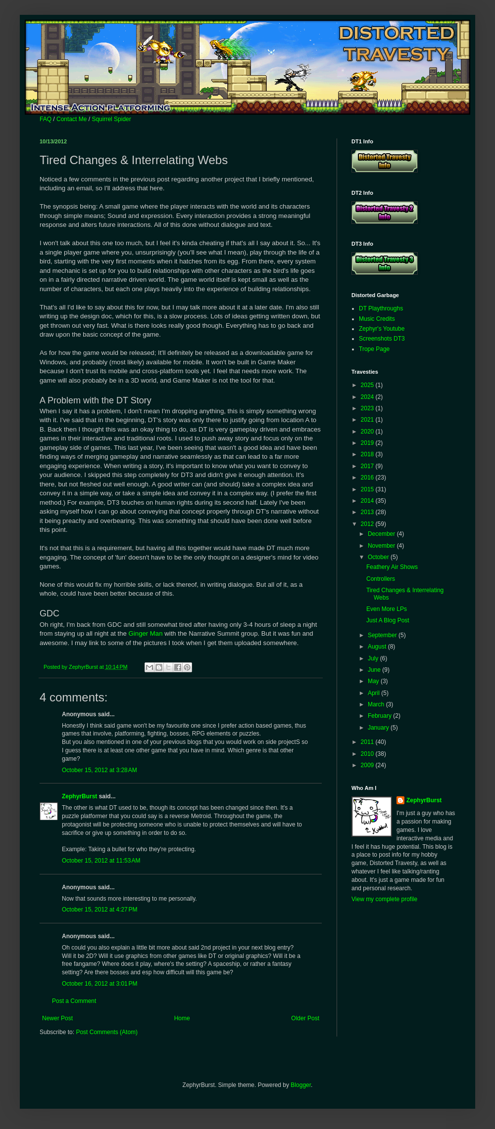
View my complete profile (384, 899)
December (382, 533)
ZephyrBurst (79, 796)
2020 (368, 431)
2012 (368, 524)
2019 (368, 442)
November (382, 545)
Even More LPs (386, 609)
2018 (368, 454)
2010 (368, 753)
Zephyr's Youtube (381, 328)
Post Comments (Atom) (107, 1032)
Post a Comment (74, 1001)
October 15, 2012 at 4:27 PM (99, 909)
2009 (368, 765)
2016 (368, 477)
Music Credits (377, 318)
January (379, 727)
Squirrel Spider (111, 119)
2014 (368, 500)
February (380, 715)
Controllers (380, 578)
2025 (368, 385)
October (379, 557)
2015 (368, 489)
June (375, 669)
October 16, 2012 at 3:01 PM (99, 983)
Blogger (301, 1085)
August (378, 646)
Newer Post (57, 1018)
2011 (368, 741)
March (377, 704)
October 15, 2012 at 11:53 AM (101, 860)
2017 (368, 466)
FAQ (45, 119)
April (374, 693)
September (383, 635)
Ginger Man (146, 633)
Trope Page (374, 349)
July (374, 658)
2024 (368, 396)
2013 (368, 512)
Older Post (305, 1018)
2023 (368, 408)
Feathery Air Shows (392, 567)
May (374, 681)
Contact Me (71, 119)
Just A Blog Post (387, 620)
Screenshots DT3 (382, 338)
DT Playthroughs (381, 308)
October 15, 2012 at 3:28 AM (99, 770)
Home (182, 1018)
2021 (368, 419)
